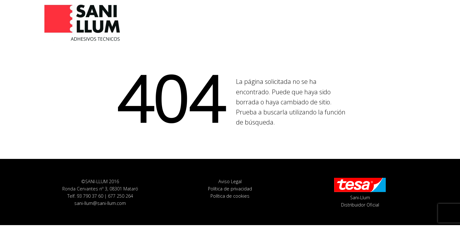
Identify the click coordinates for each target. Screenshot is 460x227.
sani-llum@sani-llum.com (100, 203)
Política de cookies (230, 196)
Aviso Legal (230, 181)
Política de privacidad (230, 189)
